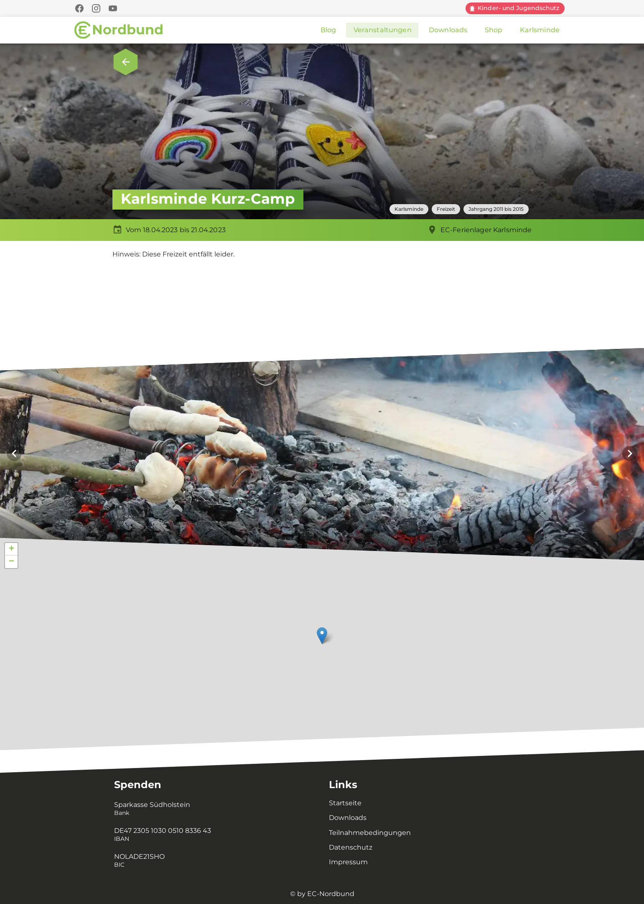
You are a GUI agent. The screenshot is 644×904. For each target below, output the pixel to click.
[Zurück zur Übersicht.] (125, 62)
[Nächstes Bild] (629, 453)
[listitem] (211, 809)
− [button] (11, 562)
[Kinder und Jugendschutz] (515, 8)
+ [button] (11, 549)
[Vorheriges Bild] (14, 453)
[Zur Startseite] (118, 30)
